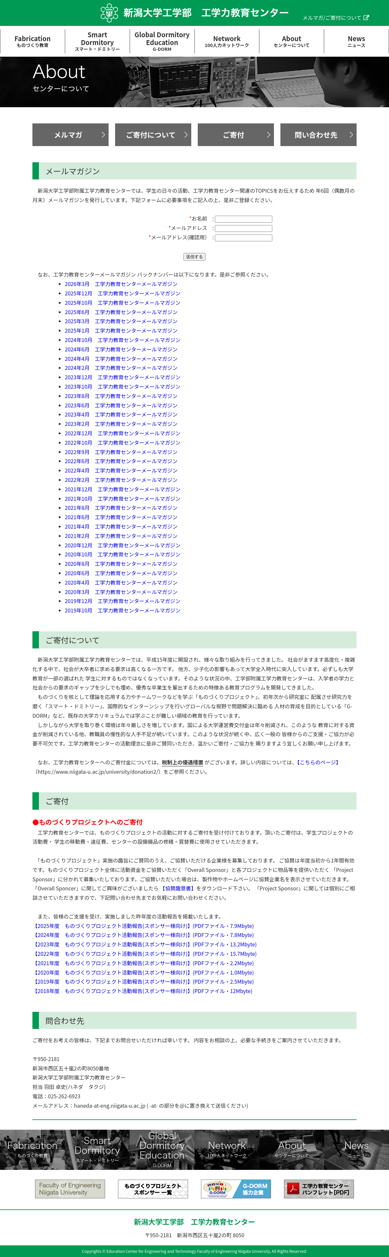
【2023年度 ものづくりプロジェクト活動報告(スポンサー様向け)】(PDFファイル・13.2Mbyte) (144, 944)
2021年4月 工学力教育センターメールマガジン (121, 526)
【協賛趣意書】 (178, 888)
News (356, 41)
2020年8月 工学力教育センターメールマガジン (121, 563)
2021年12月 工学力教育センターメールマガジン (123, 489)
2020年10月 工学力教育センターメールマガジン (123, 554)
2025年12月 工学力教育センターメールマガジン (123, 293)
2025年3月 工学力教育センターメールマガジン (121, 321)
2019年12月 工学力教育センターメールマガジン (123, 601)
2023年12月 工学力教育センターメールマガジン (123, 377)
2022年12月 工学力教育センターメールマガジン (123, 433)
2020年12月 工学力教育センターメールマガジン (123, 545)
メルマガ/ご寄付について (331, 17)
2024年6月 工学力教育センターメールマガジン (121, 349)
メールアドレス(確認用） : (181, 237)
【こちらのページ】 (319, 762)
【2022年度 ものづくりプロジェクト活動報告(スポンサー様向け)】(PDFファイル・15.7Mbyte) (144, 953)
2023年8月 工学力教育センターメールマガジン (121, 396)
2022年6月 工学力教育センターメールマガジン (121, 461)
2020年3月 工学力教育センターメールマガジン (121, 592)
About (291, 41)
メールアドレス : (191, 228)
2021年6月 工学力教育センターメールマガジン (121, 517)
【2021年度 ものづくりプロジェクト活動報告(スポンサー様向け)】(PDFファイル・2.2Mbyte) (143, 963)
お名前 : (201, 218)
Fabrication (32, 41)
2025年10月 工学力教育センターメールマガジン (123, 302)
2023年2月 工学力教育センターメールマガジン (121, 424)
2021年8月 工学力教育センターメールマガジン (121, 507)
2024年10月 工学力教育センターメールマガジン (123, 340)
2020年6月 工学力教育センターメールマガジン (121, 573)
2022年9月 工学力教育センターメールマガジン (121, 452)
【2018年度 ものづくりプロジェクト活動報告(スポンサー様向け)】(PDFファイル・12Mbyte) (142, 991)
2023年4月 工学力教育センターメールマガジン (121, 414)
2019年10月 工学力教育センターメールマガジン (123, 610)
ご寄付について (150, 134)
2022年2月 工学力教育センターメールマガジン (121, 480)
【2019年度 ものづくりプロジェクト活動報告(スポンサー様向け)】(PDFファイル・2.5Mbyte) (143, 981)
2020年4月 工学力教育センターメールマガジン (121, 582)
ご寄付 (233, 134)
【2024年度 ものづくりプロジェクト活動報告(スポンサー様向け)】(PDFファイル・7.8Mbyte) (143, 935)
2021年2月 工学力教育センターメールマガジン (121, 536)
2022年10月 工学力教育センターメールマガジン (123, 442)
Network (227, 41)
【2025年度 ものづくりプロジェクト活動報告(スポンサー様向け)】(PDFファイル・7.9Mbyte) (143, 926)
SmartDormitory (97, 41)
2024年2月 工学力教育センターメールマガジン (121, 367)
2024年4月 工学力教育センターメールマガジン (121, 358)
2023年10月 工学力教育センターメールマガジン (123, 386)
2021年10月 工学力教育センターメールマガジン (123, 498)
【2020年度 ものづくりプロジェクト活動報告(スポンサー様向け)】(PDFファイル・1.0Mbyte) (143, 972)
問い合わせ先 (316, 134)
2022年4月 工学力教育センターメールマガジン (121, 470)
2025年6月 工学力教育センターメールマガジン (121, 312)
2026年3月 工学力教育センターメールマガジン (121, 284)
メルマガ (68, 134)
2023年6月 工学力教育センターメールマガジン (121, 405)
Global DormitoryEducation (162, 41)
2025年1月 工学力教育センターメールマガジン (121, 330)
